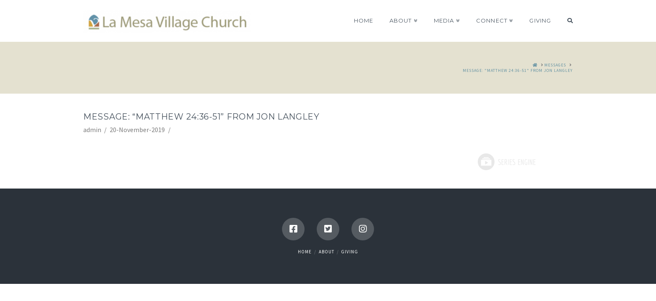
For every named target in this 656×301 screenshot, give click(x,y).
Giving (349, 252)
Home (305, 252)
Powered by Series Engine (506, 161)
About (326, 252)
